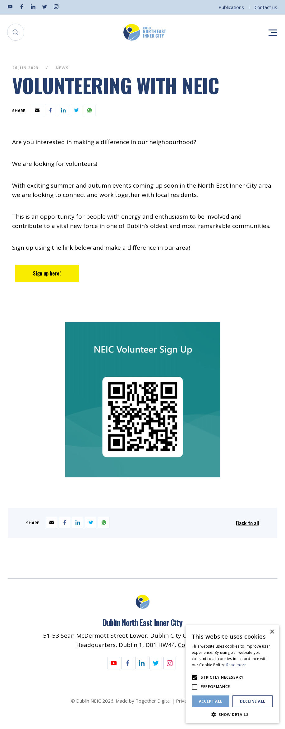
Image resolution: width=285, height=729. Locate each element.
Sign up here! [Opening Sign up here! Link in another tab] (47, 273)
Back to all (247, 523)
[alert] (232, 674)
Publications (231, 7)
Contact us (266, 7)
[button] (232, 714)
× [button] (271, 632)
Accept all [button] (211, 701)
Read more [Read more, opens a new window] (236, 664)
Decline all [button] (252, 701)
